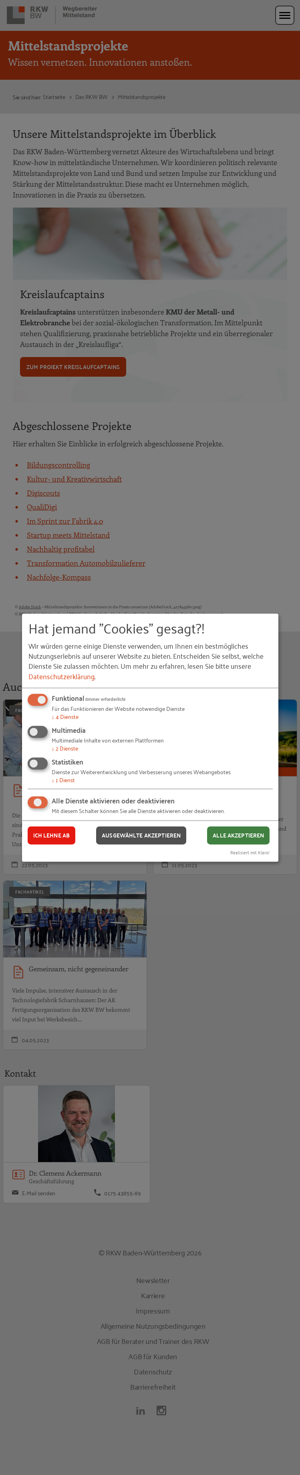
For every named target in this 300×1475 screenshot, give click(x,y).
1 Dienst (63, 780)
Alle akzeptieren (238, 835)
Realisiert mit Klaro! (250, 852)
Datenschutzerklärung (61, 676)
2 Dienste (65, 748)
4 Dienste (65, 717)
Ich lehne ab (51, 835)
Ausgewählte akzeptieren (141, 835)
